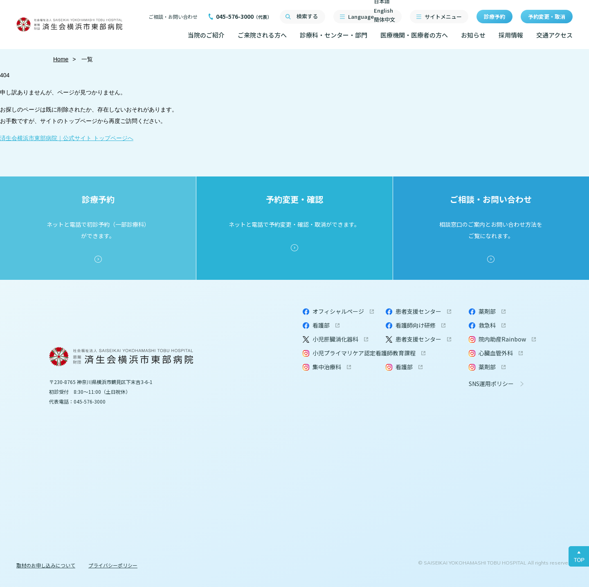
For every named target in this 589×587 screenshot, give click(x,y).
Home (60, 59)
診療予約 (494, 16)
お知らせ (473, 35)
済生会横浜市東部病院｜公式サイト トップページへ (66, 138)
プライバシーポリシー (112, 565)
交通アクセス (554, 35)
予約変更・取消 (546, 16)
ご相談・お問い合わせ (173, 16)
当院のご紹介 (206, 35)
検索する (307, 16)
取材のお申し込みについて (45, 565)
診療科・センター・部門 (333, 35)
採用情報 (511, 35)
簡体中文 (384, 19)
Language (371, 16)
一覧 (86, 59)
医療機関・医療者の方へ (414, 35)
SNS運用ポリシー (491, 383)
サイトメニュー (443, 16)
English (383, 10)
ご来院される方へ (262, 35)
